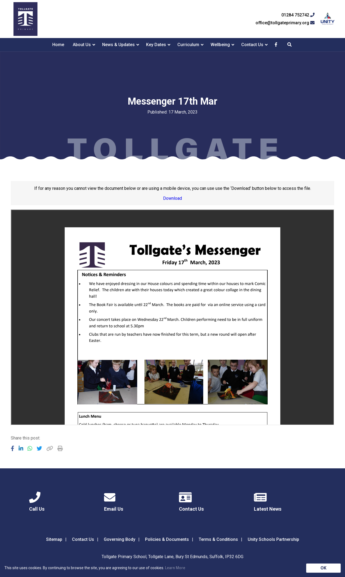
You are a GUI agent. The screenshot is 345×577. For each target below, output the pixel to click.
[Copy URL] (49, 448)
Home (58, 44)
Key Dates (156, 44)
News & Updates (118, 44)
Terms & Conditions (218, 539)
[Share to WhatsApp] (29, 448)
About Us (82, 44)
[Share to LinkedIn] (21, 448)
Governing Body (119, 539)
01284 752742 (298, 15)
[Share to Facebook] (12, 448)
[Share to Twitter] (39, 448)
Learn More (175, 568)
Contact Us (252, 44)
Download (172, 198)
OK (323, 568)
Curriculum (188, 44)
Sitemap (54, 539)
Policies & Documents (167, 539)
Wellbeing (220, 44)
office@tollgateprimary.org (285, 22)
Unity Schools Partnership (273, 539)
